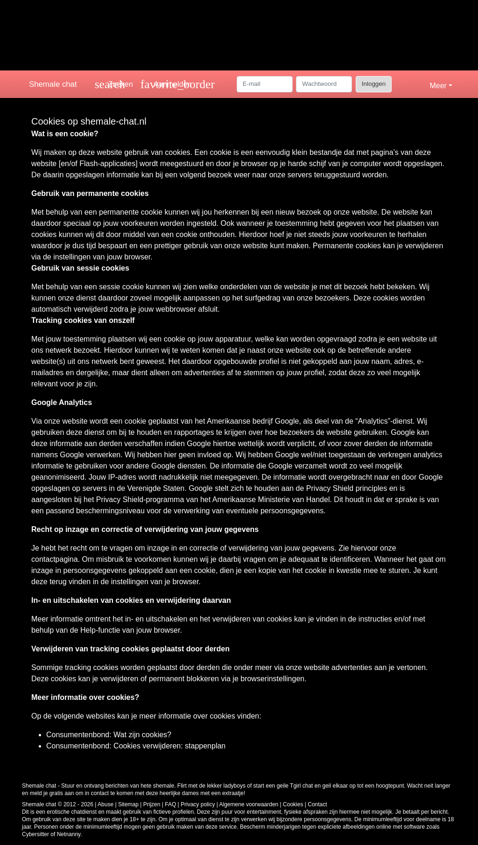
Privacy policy (198, 804)
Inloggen (374, 83)
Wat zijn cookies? (142, 735)
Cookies (293, 804)
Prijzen (152, 804)
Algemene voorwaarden (249, 804)
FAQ (170, 804)
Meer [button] (437, 86)
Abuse (105, 804)
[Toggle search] (114, 84)
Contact (317, 804)
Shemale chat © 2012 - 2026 (57, 804)
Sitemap (128, 804)
